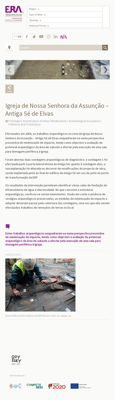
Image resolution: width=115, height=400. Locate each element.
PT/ (17, 36)
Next (105, 69)
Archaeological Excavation (84, 121)
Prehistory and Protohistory (25, 124)
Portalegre (15, 121)
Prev (9, 69)
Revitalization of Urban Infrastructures (44, 121)
